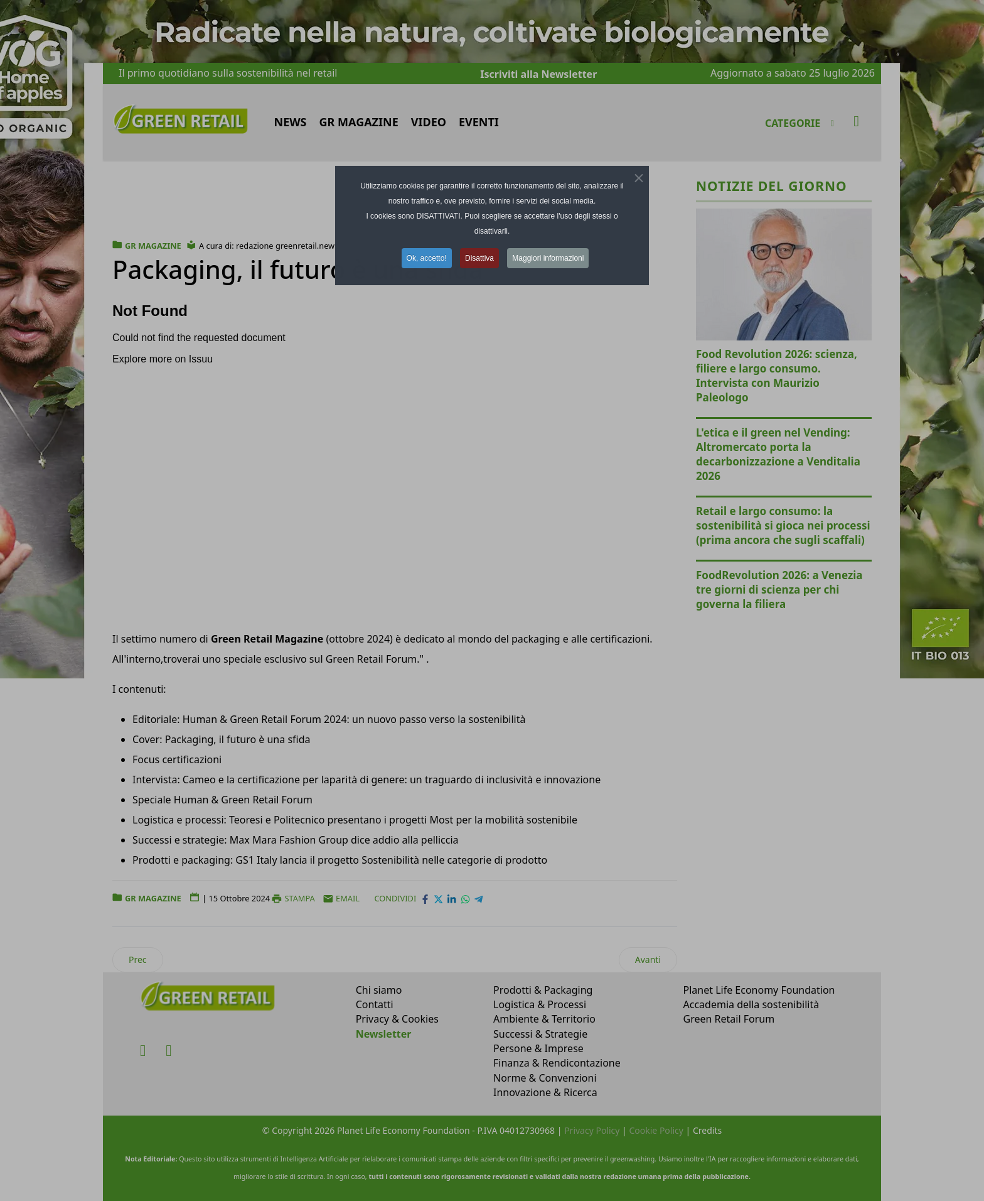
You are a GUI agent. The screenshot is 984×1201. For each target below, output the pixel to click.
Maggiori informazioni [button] (548, 258)
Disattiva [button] (479, 258)
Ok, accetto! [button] (427, 258)
